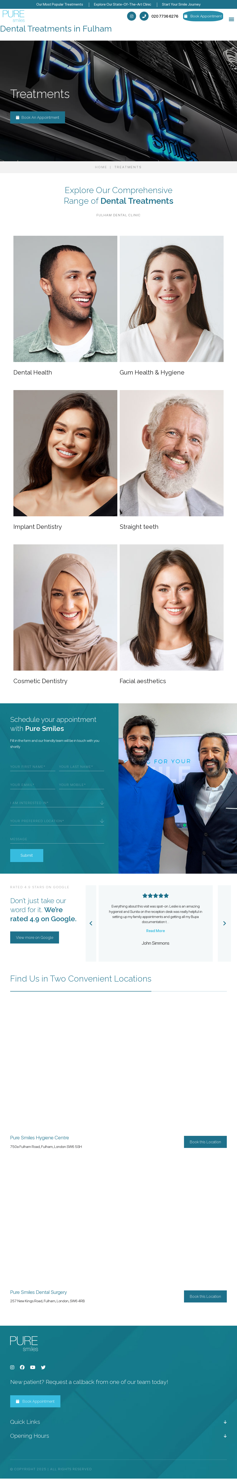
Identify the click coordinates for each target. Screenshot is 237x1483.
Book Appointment (35, 1406)
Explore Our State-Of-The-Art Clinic (122, 4)
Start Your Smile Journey (181, 4)
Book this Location (205, 1146)
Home (101, 171)
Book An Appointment (37, 122)
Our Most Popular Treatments (59, 4)
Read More (155, 935)
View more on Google (34, 942)
